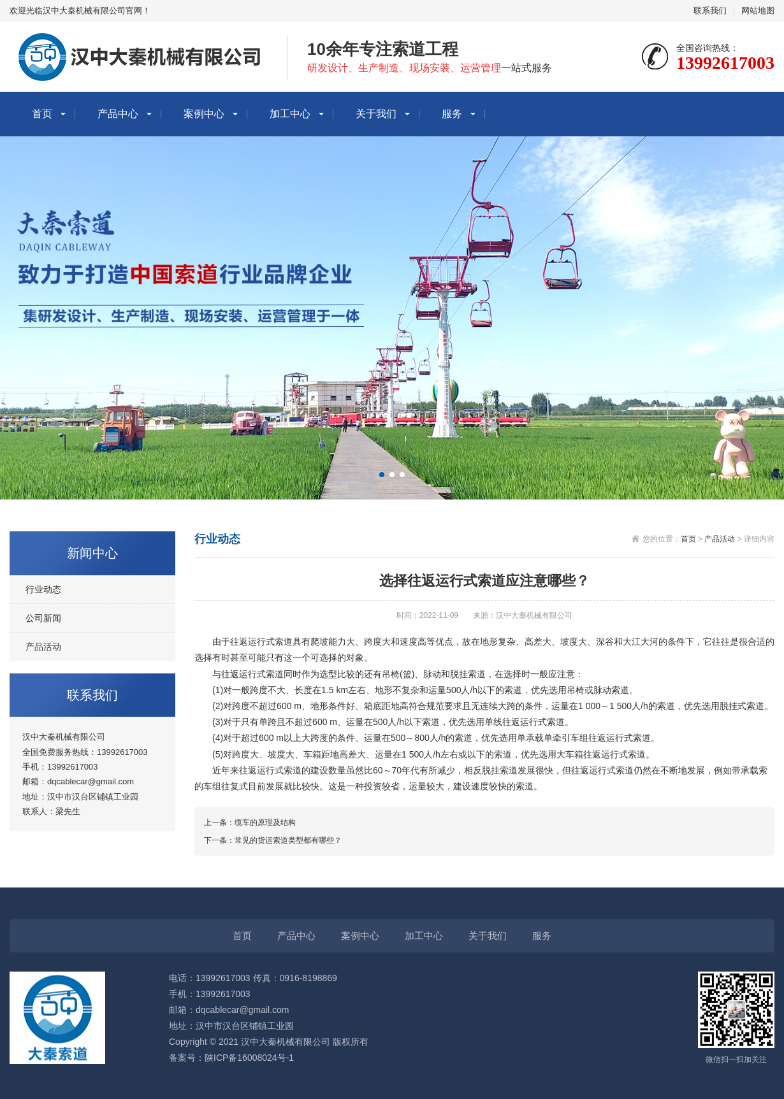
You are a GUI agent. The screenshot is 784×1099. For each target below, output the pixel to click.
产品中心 (118, 113)
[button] (381, 474)
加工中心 (290, 113)
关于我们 (376, 113)
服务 (452, 113)
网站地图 (757, 10)
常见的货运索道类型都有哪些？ (288, 840)
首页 (42, 113)
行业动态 (43, 589)
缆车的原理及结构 (265, 822)
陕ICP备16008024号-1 (249, 1057)
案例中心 (204, 113)
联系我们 (710, 10)
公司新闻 (43, 618)
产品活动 (43, 647)
